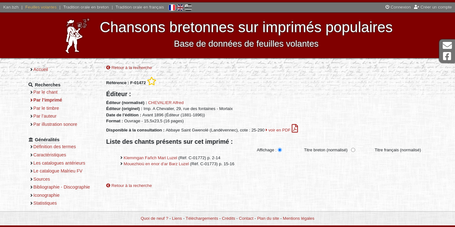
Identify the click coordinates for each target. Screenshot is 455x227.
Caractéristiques (49, 154)
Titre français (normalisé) (398, 150)
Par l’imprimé (47, 99)
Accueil (40, 69)
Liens (177, 218)
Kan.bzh (11, 7)
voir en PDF (282, 130)
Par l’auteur (45, 116)
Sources (41, 179)
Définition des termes (54, 146)
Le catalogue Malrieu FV (57, 170)
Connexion (398, 7)
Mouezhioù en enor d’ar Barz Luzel (156, 163)
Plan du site (268, 218)
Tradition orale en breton (86, 7)
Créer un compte (433, 7)
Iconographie (46, 195)
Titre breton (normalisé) (326, 150)
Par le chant (45, 92)
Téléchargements (202, 218)
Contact (246, 218)
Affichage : (267, 150)
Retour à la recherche (129, 67)
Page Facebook (447, 56)
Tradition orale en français (140, 7)
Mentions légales (298, 218)
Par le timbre (46, 108)
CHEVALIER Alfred (166, 102)
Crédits (228, 218)
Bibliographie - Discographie (61, 186)
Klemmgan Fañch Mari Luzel (150, 157)
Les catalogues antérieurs (59, 163)
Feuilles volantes (41, 7)
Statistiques (45, 203)
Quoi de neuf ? (154, 218)
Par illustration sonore (55, 124)
